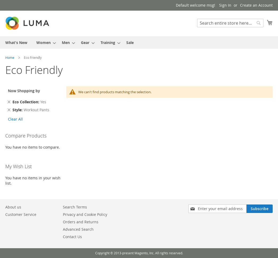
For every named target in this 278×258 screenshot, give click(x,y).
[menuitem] (16, 42)
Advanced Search (78, 229)
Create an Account (256, 5)
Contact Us (72, 236)
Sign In (225, 5)
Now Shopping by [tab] (24, 90)
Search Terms (75, 207)
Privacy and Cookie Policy (85, 214)
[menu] (139, 42)
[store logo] (27, 23)
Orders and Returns (80, 221)
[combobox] (230, 23)
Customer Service (20, 214)
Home (10, 57)
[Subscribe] (259, 208)
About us (13, 207)
